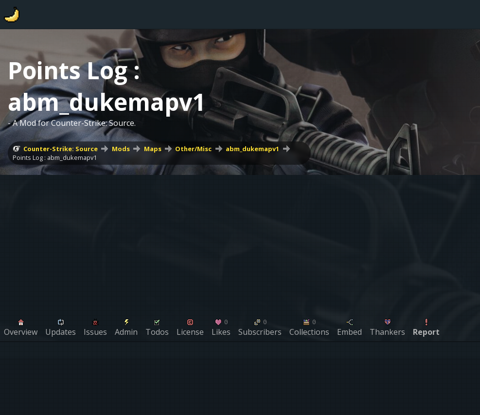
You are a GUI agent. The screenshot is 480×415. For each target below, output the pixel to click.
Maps (152, 148)
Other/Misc (193, 148)
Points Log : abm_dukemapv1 (55, 157)
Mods (121, 148)
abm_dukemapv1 (252, 148)
